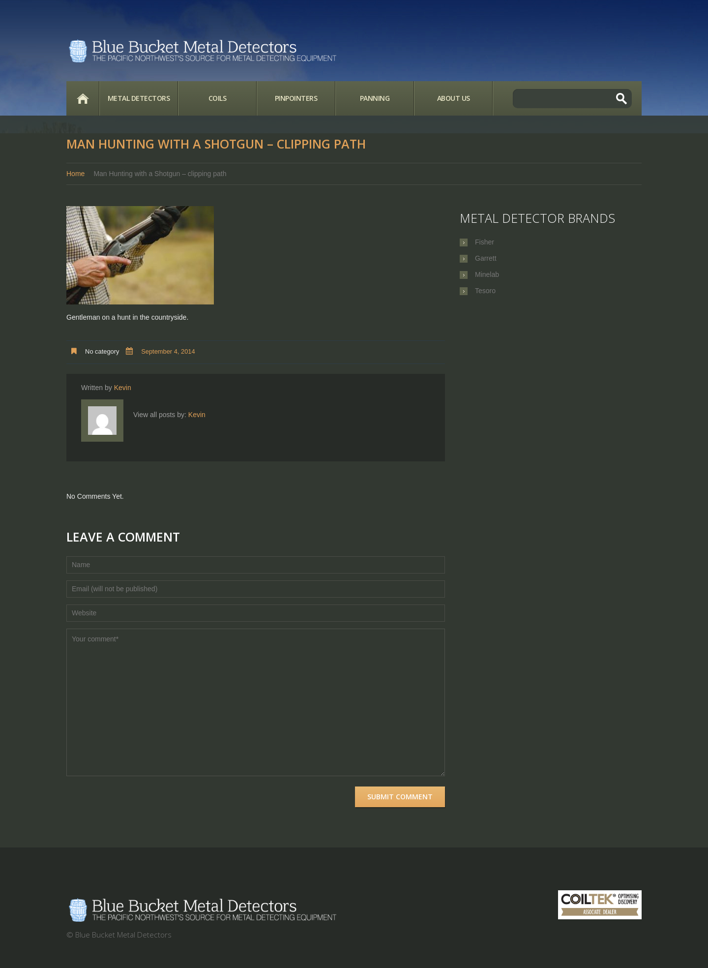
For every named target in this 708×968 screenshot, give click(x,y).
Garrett (486, 258)
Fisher (484, 242)
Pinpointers (296, 98)
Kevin (122, 388)
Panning (375, 98)
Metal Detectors (139, 98)
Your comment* (255, 702)
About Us (453, 98)
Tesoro (485, 291)
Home (82, 98)
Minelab (487, 274)
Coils (217, 98)
